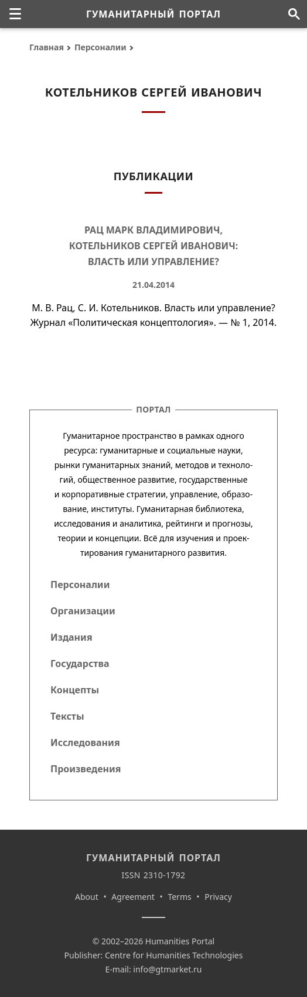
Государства (79, 663)
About (86, 896)
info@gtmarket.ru (167, 969)
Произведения (85, 768)
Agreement (133, 896)
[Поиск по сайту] (294, 14)
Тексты (67, 716)
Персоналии (100, 47)
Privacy (218, 896)
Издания (71, 637)
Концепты (74, 689)
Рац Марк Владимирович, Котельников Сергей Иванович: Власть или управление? (153, 246)
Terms (179, 896)
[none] (15, 14)
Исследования (85, 742)
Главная (46, 47)
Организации (82, 610)
